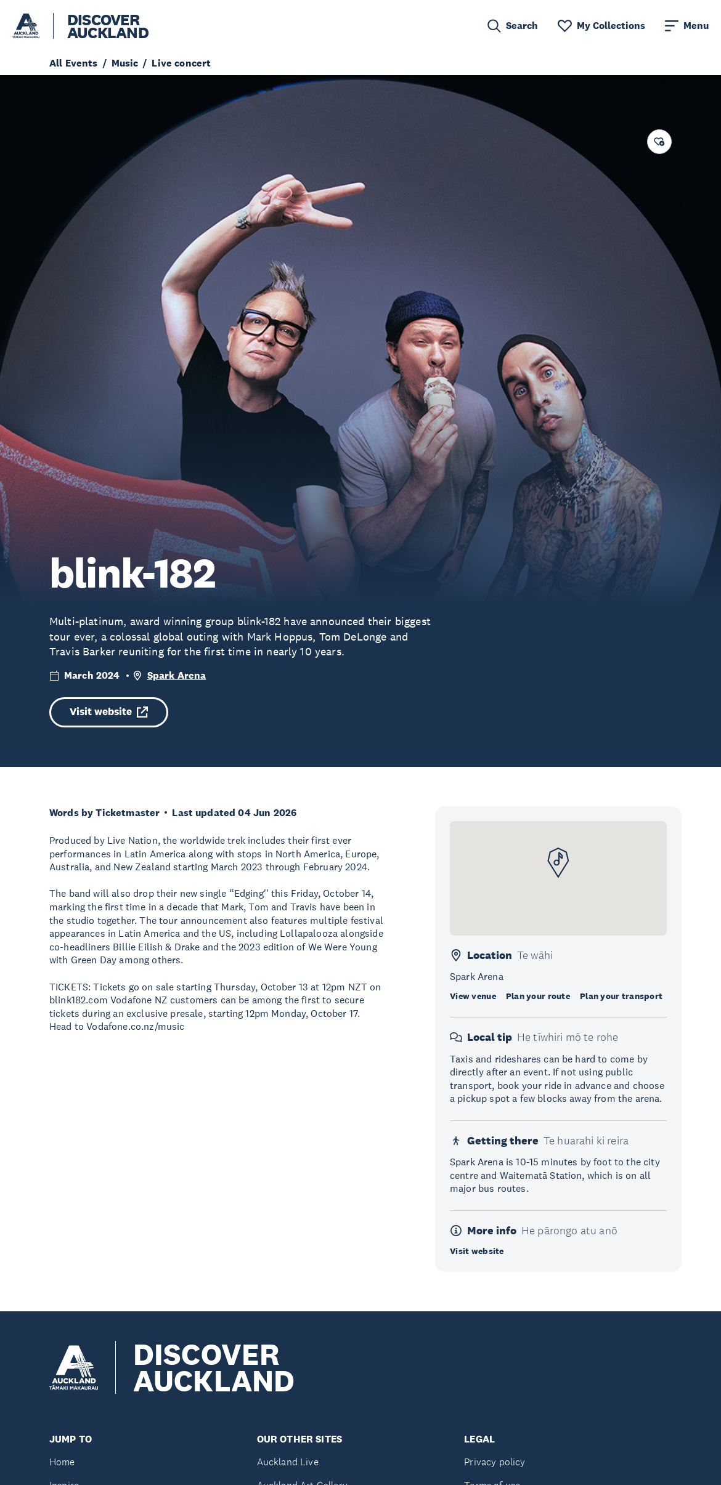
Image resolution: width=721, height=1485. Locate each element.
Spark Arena (176, 675)
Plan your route (538, 995)
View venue (473, 995)
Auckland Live (288, 1461)
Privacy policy (494, 1461)
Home (62, 1461)
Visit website (109, 711)
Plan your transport (621, 995)
